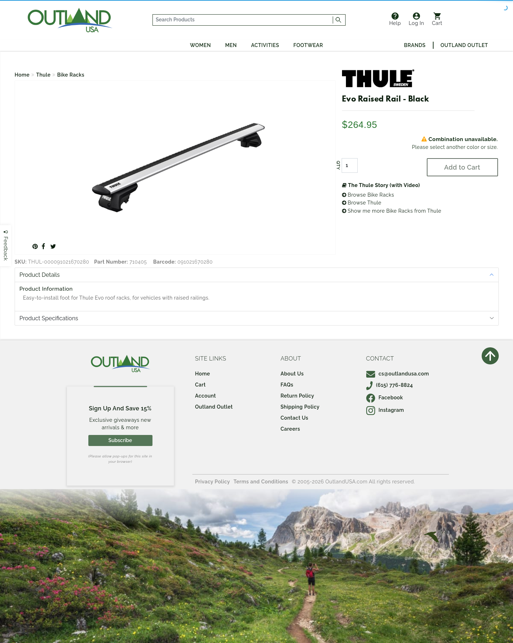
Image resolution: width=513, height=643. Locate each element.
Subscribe (120, 440)
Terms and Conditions (261, 481)
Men (231, 45)
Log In (416, 19)
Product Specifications (49, 318)
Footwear (308, 45)
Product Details (40, 274)
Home (22, 75)
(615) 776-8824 (389, 385)
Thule (43, 75)
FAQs (287, 385)
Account (205, 396)
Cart (437, 19)
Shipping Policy (300, 407)
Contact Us (295, 418)
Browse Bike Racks (368, 195)
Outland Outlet (464, 45)
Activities (265, 45)
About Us (292, 374)
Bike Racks (70, 75)
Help (395, 19)
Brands (414, 45)
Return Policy (297, 396)
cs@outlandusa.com (397, 374)
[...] (243, 20)
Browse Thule (362, 203)
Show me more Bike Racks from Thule (391, 211)
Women (200, 45)
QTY (337, 165)
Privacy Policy (212, 481)
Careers (290, 429)
